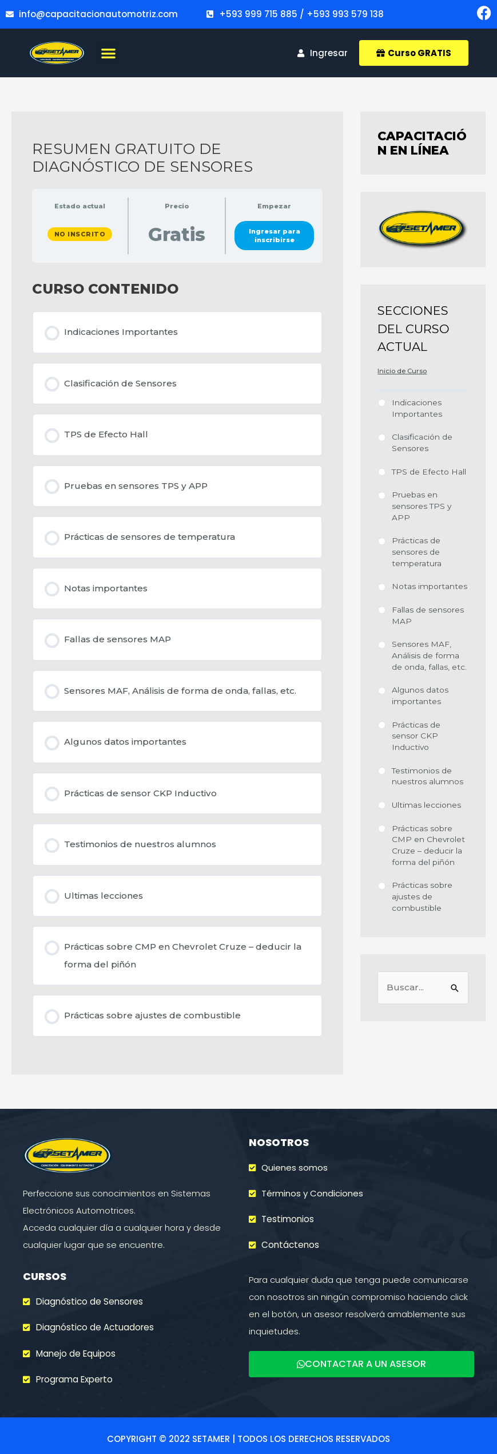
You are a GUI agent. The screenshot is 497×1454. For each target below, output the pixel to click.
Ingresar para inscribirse (274, 235)
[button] (108, 53)
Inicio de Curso (402, 371)
